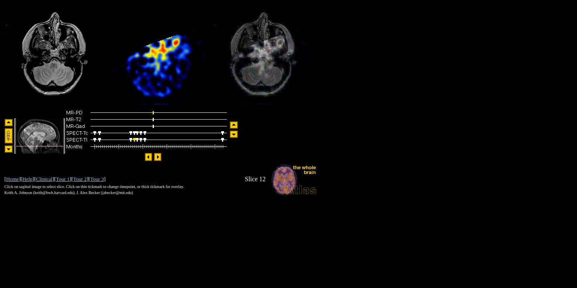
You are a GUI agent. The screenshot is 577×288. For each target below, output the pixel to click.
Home (12, 179)
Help (27, 179)
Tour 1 (63, 179)
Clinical (44, 179)
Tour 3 (97, 179)
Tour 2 (80, 179)
